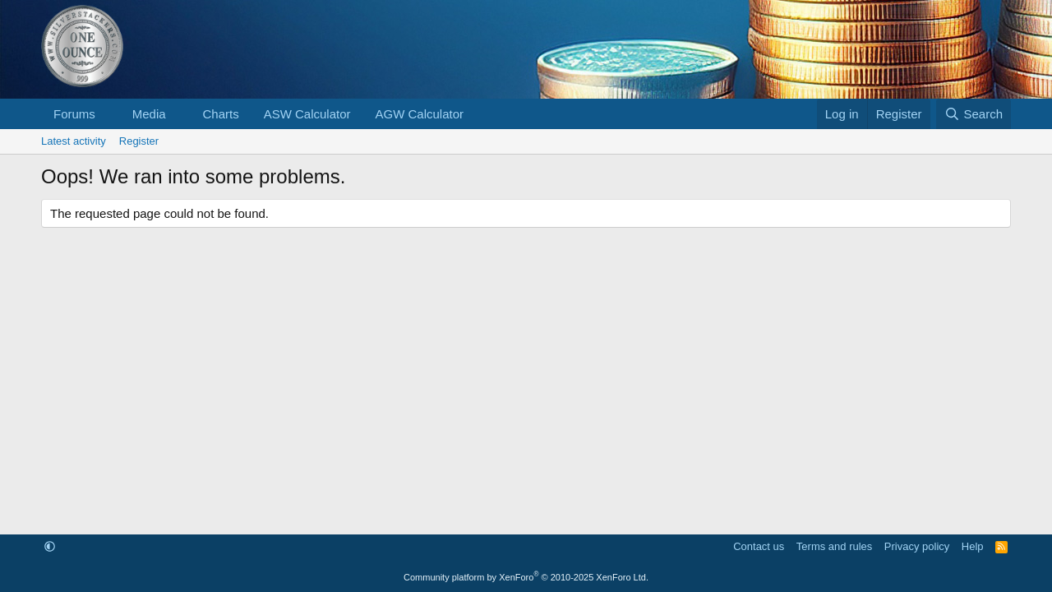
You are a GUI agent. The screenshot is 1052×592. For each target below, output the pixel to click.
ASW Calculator (307, 114)
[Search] (973, 114)
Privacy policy (916, 546)
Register (139, 141)
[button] (108, 114)
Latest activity (73, 141)
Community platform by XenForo (526, 577)
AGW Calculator (420, 114)
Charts (220, 114)
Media (149, 114)
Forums (74, 114)
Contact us (758, 546)
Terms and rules (834, 546)
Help (973, 546)
